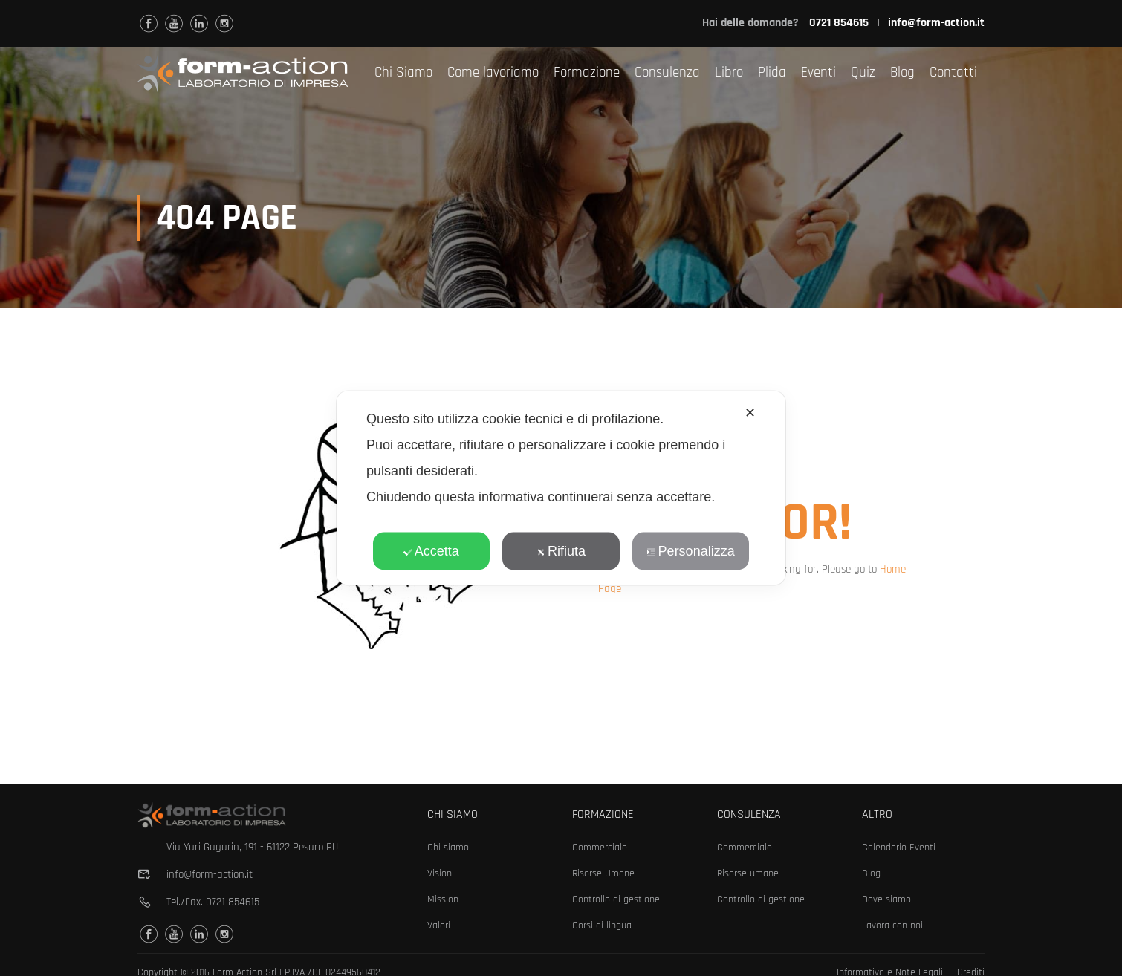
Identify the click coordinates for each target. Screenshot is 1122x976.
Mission (442, 899)
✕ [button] (750, 413)
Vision (439, 873)
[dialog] (561, 488)
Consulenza (667, 72)
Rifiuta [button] (561, 551)
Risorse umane (748, 873)
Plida (772, 72)
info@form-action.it (936, 22)
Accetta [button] (431, 551)
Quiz (863, 72)
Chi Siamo (403, 72)
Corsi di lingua (602, 925)
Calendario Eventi (898, 847)
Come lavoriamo (493, 72)
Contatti (953, 72)
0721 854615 (232, 902)
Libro (729, 72)
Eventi (818, 72)
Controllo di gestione (616, 899)
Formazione (587, 72)
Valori (438, 925)
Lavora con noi (892, 925)
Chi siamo (448, 847)
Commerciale (599, 847)
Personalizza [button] (691, 551)
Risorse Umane (603, 873)
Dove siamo (886, 899)
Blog (902, 72)
